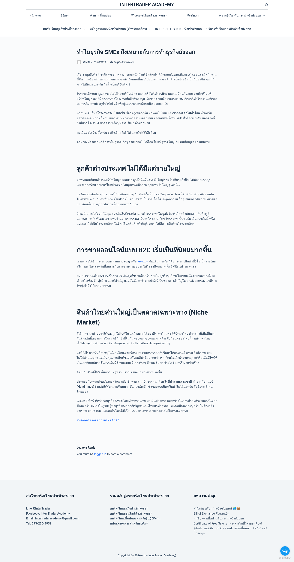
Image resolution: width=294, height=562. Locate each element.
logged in (100, 454)
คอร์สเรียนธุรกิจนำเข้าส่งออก (64, 29)
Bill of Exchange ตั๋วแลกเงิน (211, 513)
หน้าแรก (35, 15)
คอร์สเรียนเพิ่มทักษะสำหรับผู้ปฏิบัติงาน (135, 518)
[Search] (266, 4)
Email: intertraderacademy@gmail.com (52, 518)
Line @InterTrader (38, 508)
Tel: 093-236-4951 (38, 523)
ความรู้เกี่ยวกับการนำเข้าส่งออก (242, 15)
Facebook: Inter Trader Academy (48, 513)
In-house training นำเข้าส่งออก (178, 29)
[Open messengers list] (285, 551)
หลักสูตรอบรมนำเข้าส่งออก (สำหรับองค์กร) (121, 29)
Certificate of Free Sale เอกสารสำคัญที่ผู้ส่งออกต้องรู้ (228, 523)
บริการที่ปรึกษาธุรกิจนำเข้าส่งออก (228, 29)
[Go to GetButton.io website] (285, 558)
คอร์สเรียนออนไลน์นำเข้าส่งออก (131, 513)
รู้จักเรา (65, 15)
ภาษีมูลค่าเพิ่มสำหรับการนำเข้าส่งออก (219, 518)
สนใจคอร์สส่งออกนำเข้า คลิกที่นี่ (98, 420)
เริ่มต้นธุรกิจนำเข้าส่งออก (122, 62)
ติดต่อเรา (193, 15)
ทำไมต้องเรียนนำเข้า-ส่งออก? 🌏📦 (217, 508)
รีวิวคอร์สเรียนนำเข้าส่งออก (149, 15)
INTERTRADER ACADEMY (147, 4)
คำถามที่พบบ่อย (100, 15)
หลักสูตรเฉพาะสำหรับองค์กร (129, 523)
